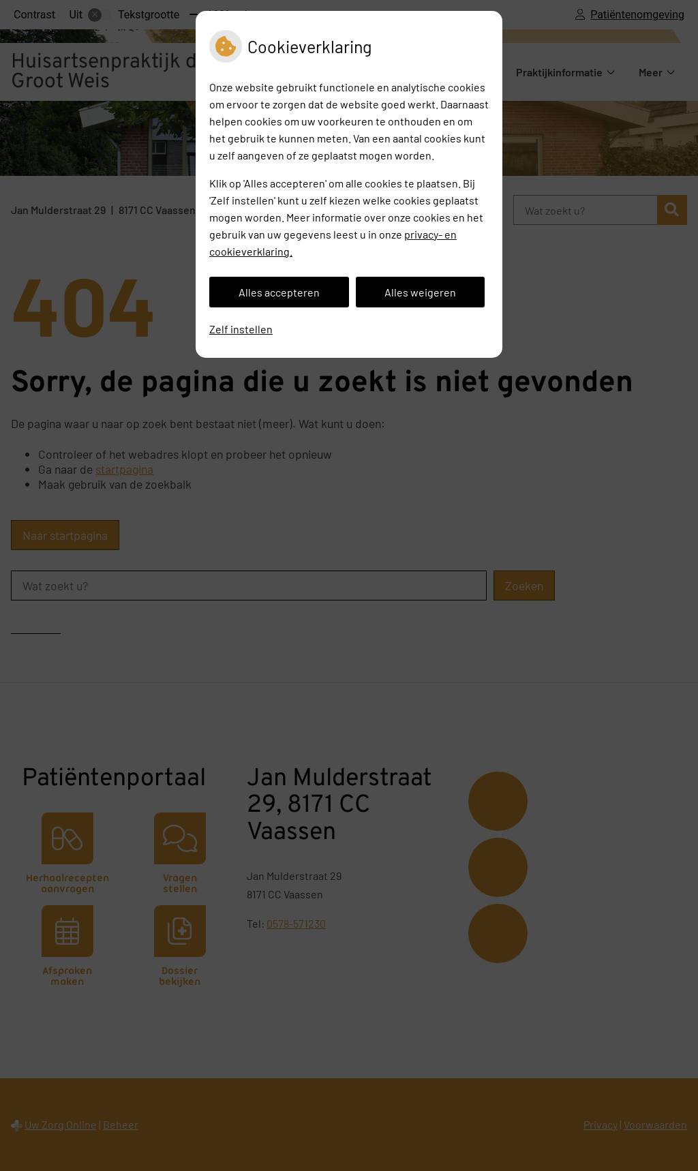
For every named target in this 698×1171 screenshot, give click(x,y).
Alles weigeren (420, 292)
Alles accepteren (279, 292)
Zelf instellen (241, 328)
